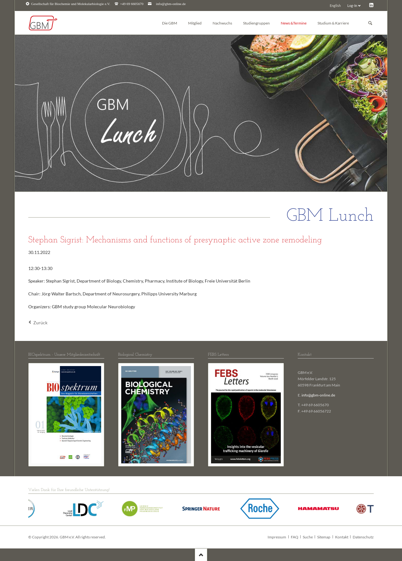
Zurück (40, 322)
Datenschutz (363, 537)
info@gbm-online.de (171, 4)
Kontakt (341, 537)
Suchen (370, 23)
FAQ (294, 537)
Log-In (352, 5)
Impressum (277, 537)
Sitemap (323, 537)
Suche (308, 537)
